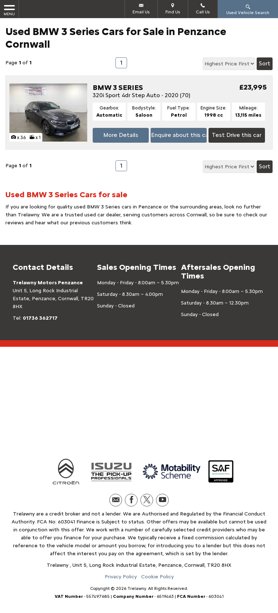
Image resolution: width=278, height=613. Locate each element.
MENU (9, 10)
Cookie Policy (157, 577)
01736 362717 (40, 318)
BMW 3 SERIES (118, 87)
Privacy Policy (121, 577)
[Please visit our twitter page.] (146, 500)
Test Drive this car (236, 134)
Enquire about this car (179, 134)
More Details (120, 134)
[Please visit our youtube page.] (162, 500)
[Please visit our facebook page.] (131, 500)
